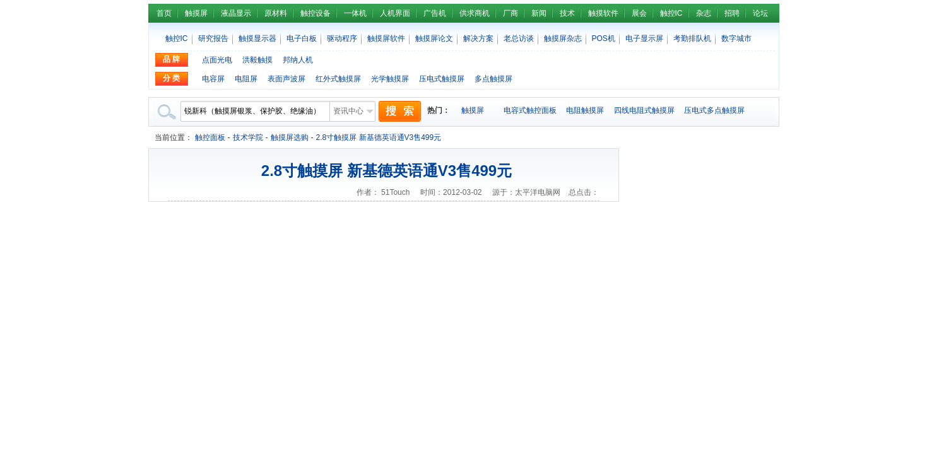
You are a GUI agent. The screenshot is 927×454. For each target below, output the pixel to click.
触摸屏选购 (290, 137)
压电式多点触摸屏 (714, 110)
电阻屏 (246, 78)
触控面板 (210, 137)
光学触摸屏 (390, 78)
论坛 (760, 13)
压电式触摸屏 (441, 78)
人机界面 (395, 13)
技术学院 (248, 137)
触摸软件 (603, 13)
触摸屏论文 (434, 38)
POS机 (603, 38)
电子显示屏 (644, 38)
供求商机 (474, 13)
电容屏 (213, 78)
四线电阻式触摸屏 (644, 110)
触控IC (671, 13)
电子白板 (301, 38)
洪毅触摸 (257, 59)
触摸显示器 (257, 38)
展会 (639, 13)
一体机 (355, 13)
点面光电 (217, 59)
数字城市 (736, 38)
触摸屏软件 (386, 38)
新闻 (538, 13)
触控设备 (315, 13)
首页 (164, 13)
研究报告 (213, 38)
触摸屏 (196, 13)
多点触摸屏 (493, 78)
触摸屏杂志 (563, 38)
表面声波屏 (286, 78)
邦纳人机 (298, 59)
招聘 (732, 13)
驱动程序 (342, 38)
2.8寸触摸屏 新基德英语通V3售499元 (379, 137)
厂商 (510, 13)
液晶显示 (236, 13)
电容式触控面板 (530, 110)
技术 (567, 13)
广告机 (434, 13)
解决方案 (478, 38)
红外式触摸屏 (338, 78)
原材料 (275, 13)
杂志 (703, 13)
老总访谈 (519, 38)
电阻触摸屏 (585, 110)
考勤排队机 (692, 38)
